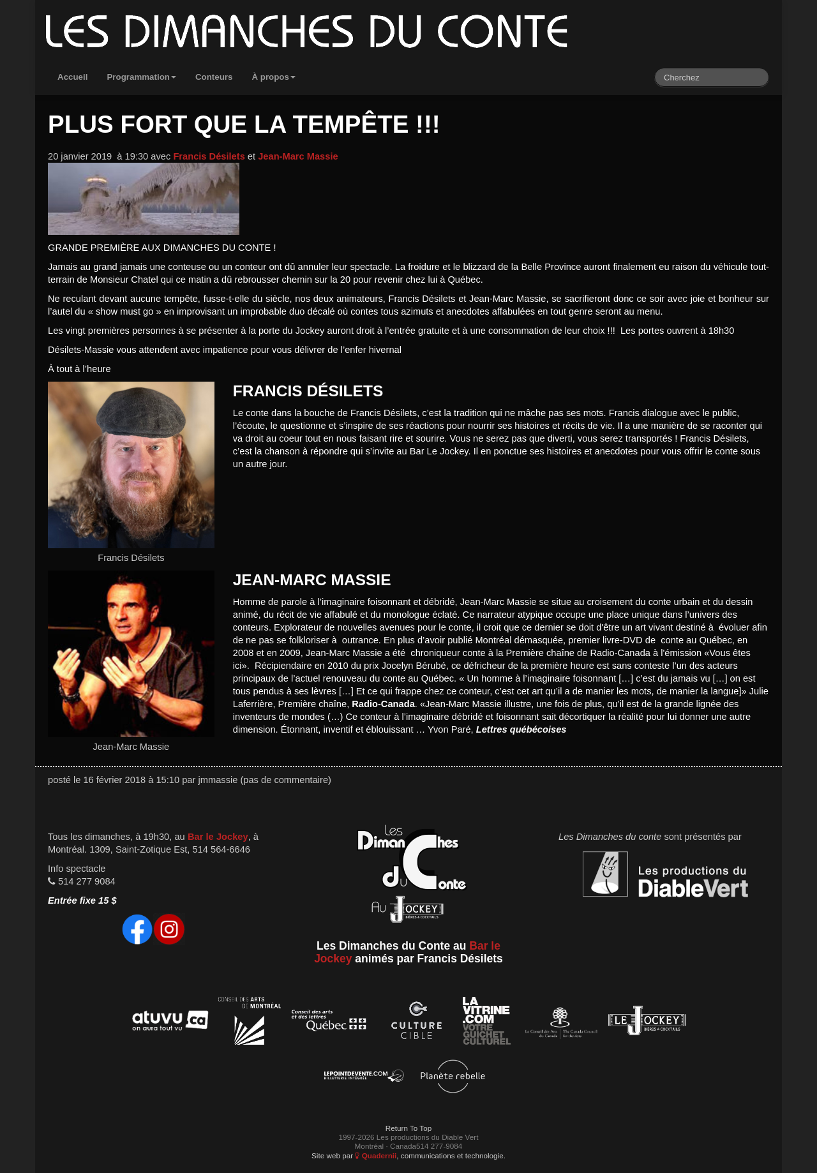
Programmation (141, 77)
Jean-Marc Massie (298, 156)
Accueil (72, 77)
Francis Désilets (208, 156)
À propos (273, 77)
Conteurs (214, 77)
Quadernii (375, 1155)
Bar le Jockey (218, 837)
